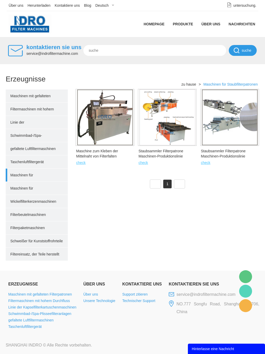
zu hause (188, 84)
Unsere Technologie (99, 301)
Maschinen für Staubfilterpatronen (25, 177)
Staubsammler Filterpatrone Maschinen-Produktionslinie (160, 153)
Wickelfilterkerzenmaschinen (33, 201)
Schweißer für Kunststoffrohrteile (36, 241)
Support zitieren (135, 294)
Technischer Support (138, 301)
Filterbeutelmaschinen (28, 215)
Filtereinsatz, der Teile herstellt (34, 254)
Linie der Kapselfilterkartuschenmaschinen (36, 124)
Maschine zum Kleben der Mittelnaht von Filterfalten (97, 153)
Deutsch (101, 5)
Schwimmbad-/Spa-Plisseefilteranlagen (26, 137)
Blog (87, 5)
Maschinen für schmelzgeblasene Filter (29, 190)
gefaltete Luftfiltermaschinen (33, 149)
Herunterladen (38, 5)
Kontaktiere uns (67, 5)
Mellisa (245, 291)
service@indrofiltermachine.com (52, 53)
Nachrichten (242, 24)
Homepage (154, 24)
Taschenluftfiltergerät (27, 162)
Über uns (16, 5)
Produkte (183, 24)
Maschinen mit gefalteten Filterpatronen (30, 98)
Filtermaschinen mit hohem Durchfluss (32, 111)
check (81, 163)
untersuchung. (244, 5)
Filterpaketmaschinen (27, 228)
